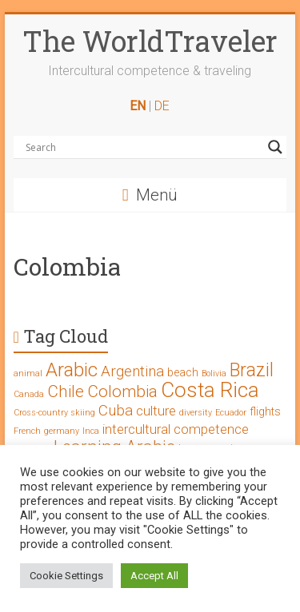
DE (162, 105)
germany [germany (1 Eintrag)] (61, 431)
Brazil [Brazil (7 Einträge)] (252, 370)
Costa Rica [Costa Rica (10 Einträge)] (210, 390)
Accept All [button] (154, 576)
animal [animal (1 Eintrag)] (28, 373)
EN (138, 105)
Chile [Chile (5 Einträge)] (65, 391)
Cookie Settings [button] (66, 576)
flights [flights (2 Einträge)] (265, 412)
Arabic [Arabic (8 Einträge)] (72, 370)
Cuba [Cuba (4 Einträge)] (115, 410)
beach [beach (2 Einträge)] (182, 373)
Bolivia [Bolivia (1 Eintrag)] (214, 373)
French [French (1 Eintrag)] (27, 431)
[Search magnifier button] (275, 147)
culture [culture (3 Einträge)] (156, 411)
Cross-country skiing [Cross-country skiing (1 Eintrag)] (54, 412)
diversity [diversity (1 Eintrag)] (195, 412)
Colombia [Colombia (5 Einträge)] (122, 391)
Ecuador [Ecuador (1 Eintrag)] (230, 412)
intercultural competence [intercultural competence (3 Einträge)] (175, 429)
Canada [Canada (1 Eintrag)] (29, 394)
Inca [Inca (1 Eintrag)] (90, 431)
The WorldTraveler (150, 41)
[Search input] (143, 147)
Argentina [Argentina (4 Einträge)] (132, 371)
